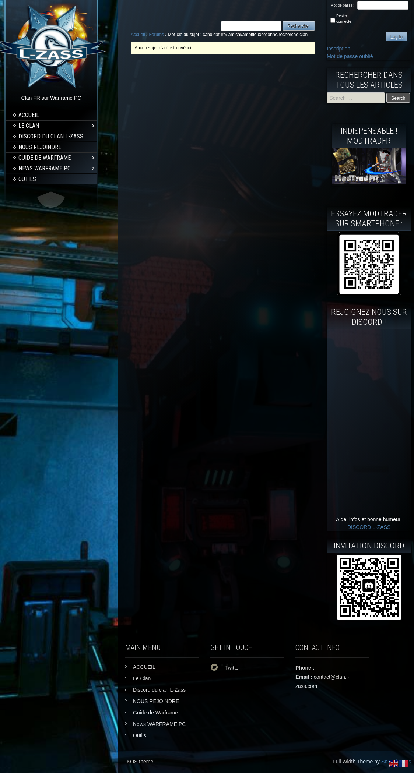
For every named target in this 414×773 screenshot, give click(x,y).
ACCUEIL (28, 115)
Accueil (138, 34)
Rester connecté (343, 19)
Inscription (338, 49)
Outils (27, 179)
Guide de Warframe (44, 157)
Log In (396, 36)
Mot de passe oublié (350, 56)
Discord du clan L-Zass (50, 136)
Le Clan (28, 125)
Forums (156, 34)
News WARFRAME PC (44, 168)
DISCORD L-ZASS (368, 527)
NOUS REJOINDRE (39, 147)
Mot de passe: (342, 5)
